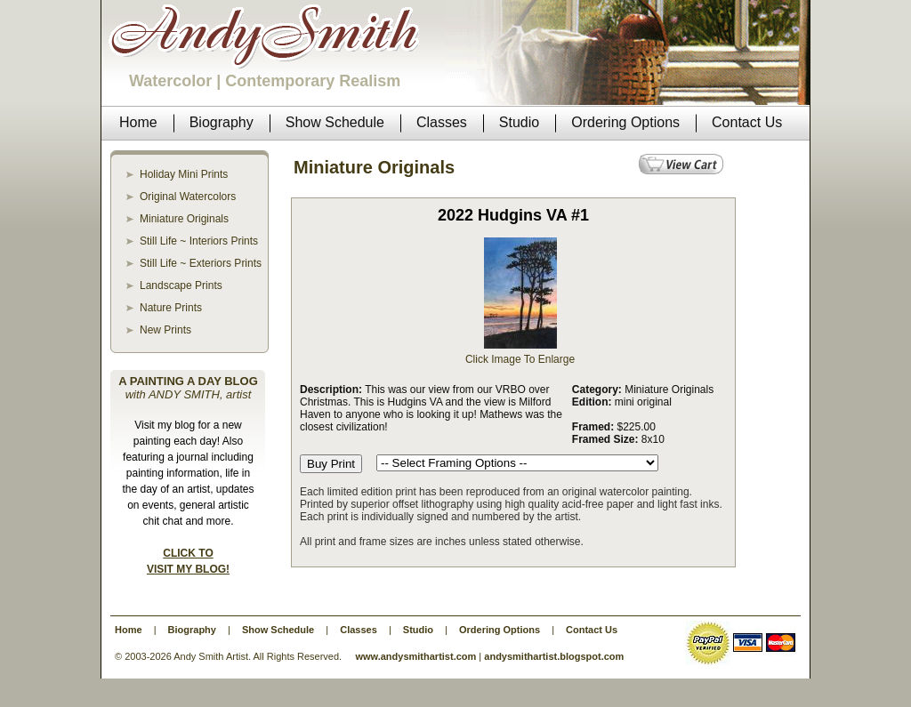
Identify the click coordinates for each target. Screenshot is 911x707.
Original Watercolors (188, 196)
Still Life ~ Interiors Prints (199, 241)
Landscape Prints (181, 285)
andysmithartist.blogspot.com (554, 656)
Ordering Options (499, 629)
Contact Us (591, 629)
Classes (358, 629)
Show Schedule (278, 629)
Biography (192, 629)
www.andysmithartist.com (415, 656)
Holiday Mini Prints (184, 174)
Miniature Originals (184, 219)
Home (128, 629)
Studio (418, 629)
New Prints (165, 330)
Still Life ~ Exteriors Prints (201, 263)
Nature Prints (171, 307)
